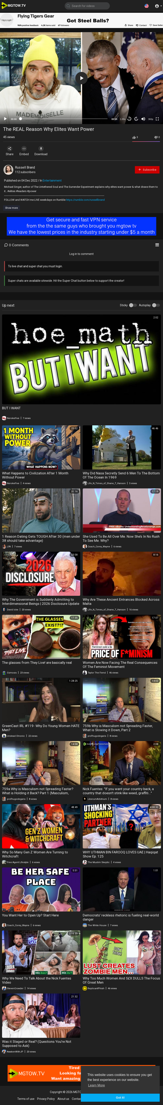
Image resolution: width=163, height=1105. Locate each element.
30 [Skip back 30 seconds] (129, 119)
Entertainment (52, 180)
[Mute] (143, 119)
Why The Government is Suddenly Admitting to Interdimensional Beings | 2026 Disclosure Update (40, 601)
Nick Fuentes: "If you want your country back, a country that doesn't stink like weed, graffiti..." (118, 791)
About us (63, 1098)
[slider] (64, 118)
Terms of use (25, 1098)
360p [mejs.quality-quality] (150, 119)
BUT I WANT (11, 408)
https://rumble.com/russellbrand (85, 199)
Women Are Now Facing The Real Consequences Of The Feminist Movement (120, 664)
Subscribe (147, 169)
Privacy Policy (46, 1098)
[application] (81, 78)
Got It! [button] (120, 1097)
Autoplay (145, 305)
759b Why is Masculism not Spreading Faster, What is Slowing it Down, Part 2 (118, 728)
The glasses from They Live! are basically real (37, 662)
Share (11, 151)
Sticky (124, 305)
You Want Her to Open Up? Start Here (30, 915)
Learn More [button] (96, 1085)
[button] (146, 6)
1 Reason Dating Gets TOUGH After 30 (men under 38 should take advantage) (41, 538)
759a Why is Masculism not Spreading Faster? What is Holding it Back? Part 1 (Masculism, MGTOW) (37, 793)
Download (46, 151)
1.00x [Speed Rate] (123, 119)
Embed (27, 151)
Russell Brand (25, 167)
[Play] (5, 119)
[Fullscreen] (157, 119)
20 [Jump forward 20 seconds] (136, 119)
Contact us (79, 1098)
